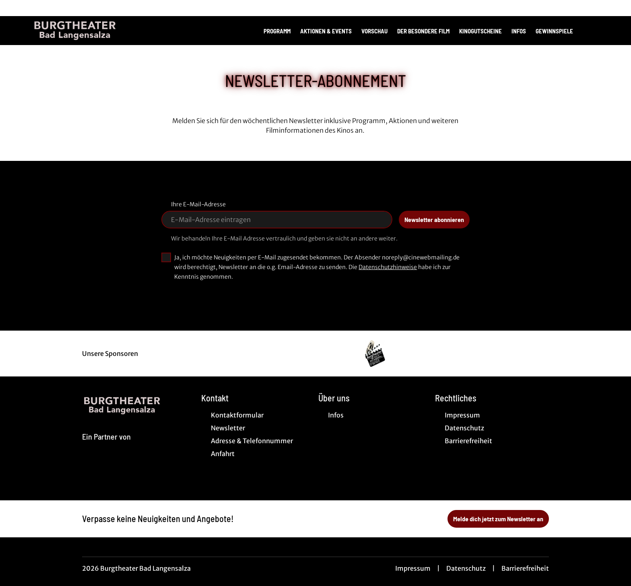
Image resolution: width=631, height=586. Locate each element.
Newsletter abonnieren (434, 219)
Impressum (413, 568)
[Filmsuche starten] (591, 31)
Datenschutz (466, 568)
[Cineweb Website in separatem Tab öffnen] (106, 446)
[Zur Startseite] (88, 31)
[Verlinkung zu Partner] (374, 353)
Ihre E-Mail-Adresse (198, 204)
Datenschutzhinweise (388, 267)
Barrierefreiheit (525, 568)
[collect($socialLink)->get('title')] (14, 8)
